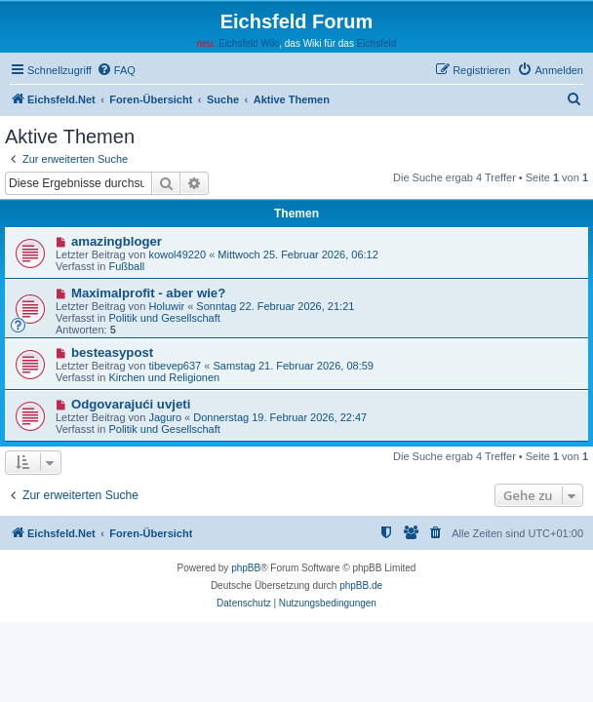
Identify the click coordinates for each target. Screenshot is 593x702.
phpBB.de (360, 585)
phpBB (245, 568)
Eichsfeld (377, 43)
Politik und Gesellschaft (163, 318)
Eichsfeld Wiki (248, 43)
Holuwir (166, 306)
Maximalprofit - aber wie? (148, 293)
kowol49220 (177, 254)
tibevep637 (174, 365)
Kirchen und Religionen (163, 377)
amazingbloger (116, 241)
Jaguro (164, 417)
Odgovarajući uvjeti (130, 404)
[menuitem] (116, 70)
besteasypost (112, 352)
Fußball (126, 266)
